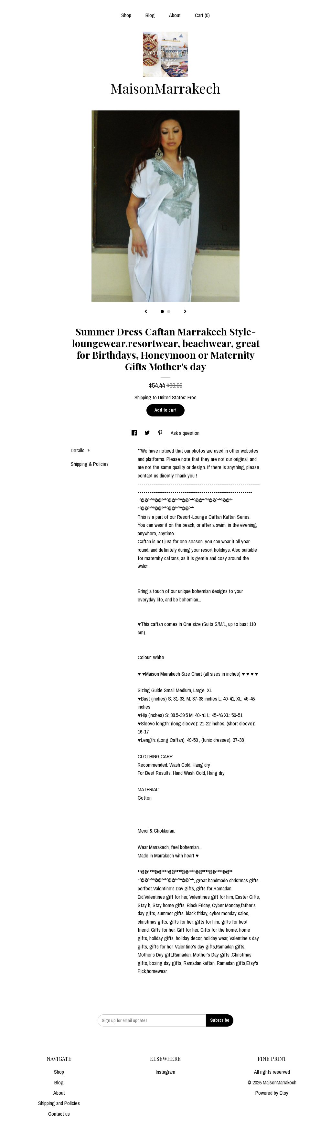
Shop (126, 15)
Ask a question (185, 432)
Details (80, 450)
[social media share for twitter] (147, 432)
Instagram (165, 1071)
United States (171, 397)
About (175, 15)
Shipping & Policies (90, 463)
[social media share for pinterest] (161, 432)
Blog (150, 15)
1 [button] (162, 311)
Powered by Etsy (271, 1092)
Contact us (59, 1113)
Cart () (202, 15)
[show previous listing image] (145, 312)
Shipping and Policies (59, 1103)
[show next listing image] (185, 312)
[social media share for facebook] (135, 432)
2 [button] (168, 311)
